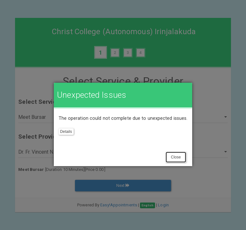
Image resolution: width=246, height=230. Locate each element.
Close (176, 157)
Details (66, 131)
